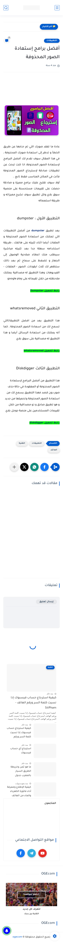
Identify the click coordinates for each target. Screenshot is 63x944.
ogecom (17, 937)
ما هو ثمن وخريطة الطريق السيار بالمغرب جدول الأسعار (21, 772)
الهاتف (53, 450)
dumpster (38, 230)
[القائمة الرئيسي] (57, 7)
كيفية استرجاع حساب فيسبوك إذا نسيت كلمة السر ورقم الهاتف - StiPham (33, 703)
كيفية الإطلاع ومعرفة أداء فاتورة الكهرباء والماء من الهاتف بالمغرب (19, 792)
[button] (44, 467)
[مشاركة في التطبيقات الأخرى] (14, 467)
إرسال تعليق (46, 601)
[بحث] (5, 7)
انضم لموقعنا (31, 894)
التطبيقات (52, 41)
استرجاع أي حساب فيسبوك (20, 751)
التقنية (22, 443)
